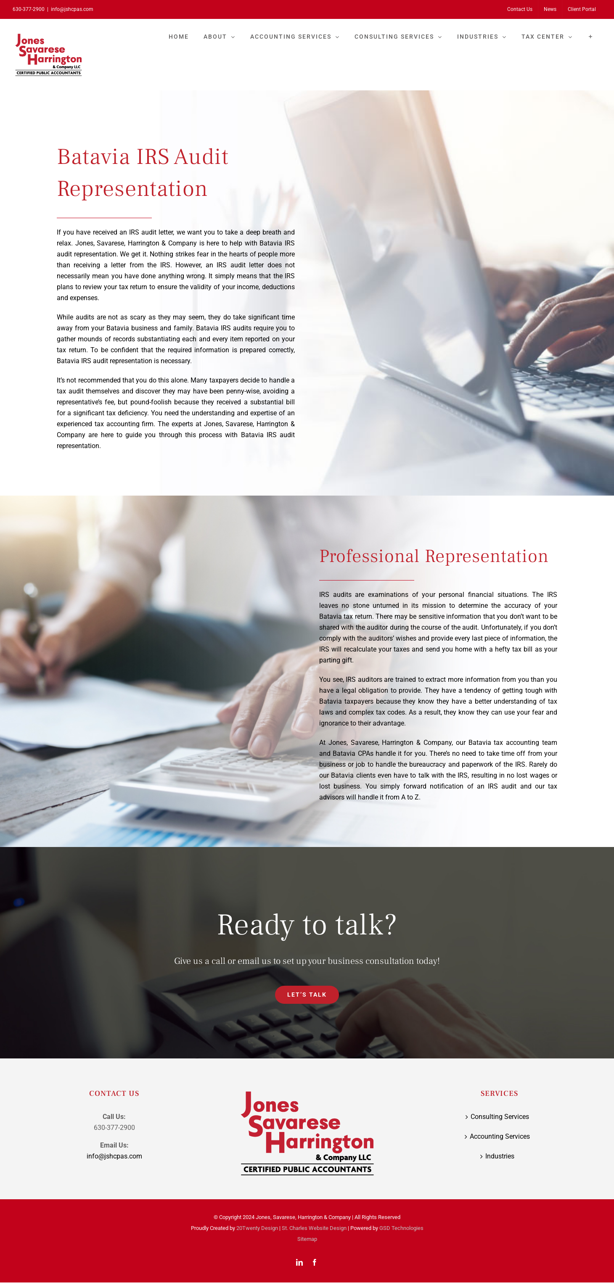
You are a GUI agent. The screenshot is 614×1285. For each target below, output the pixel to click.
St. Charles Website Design (314, 1228)
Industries (499, 1156)
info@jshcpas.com (72, 9)
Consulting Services (500, 1117)
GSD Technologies (401, 1228)
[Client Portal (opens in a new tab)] (581, 9)
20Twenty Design (257, 1228)
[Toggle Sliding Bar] (590, 36)
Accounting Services (500, 1136)
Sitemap (307, 1239)
